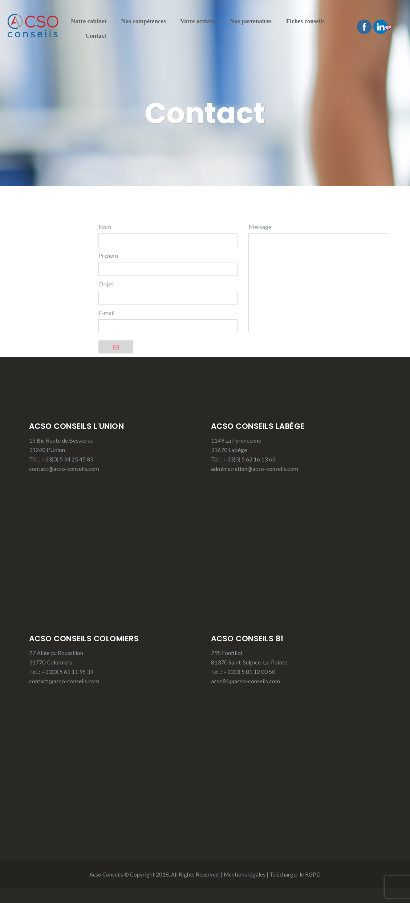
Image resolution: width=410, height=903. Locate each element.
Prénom (108, 255)
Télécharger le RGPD (295, 874)
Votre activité (198, 21)
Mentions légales (244, 874)
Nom (104, 226)
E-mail (106, 312)
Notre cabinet (88, 21)
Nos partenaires (250, 21)
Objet (105, 284)
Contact (95, 35)
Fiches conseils (305, 21)
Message (259, 226)
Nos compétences (143, 21)
